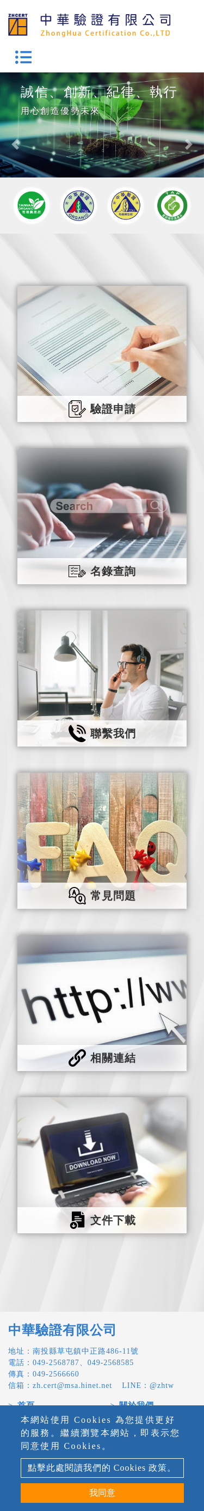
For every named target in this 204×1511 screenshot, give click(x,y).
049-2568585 (111, 1363)
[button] (15, 144)
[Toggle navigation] (23, 57)
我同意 (102, 1492)
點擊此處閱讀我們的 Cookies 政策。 (102, 1467)
